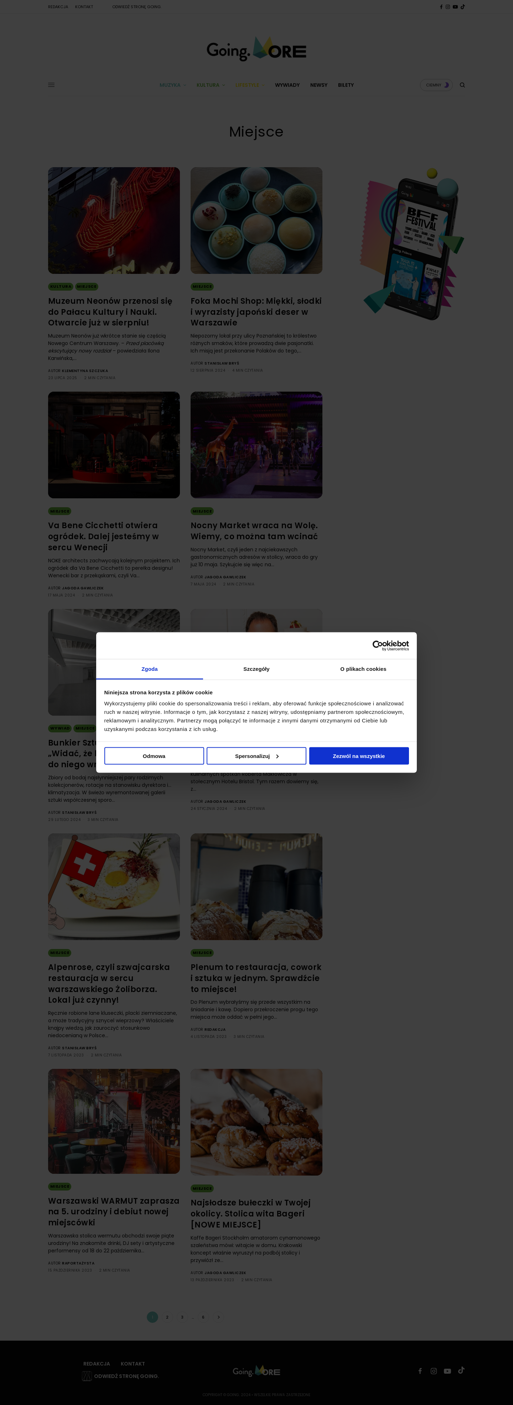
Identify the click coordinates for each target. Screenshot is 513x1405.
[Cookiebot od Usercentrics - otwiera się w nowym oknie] (378, 645)
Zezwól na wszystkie (359, 756)
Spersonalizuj (257, 756)
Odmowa (154, 756)
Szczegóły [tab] (256, 669)
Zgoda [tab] (149, 669)
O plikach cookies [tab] (363, 669)
